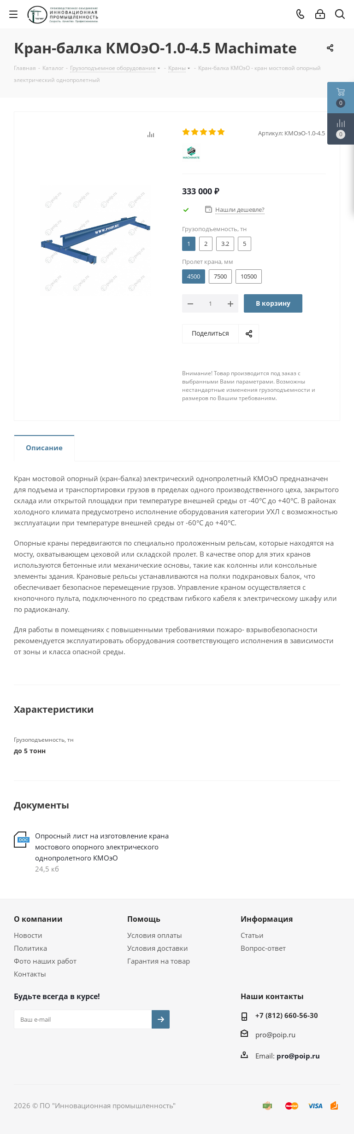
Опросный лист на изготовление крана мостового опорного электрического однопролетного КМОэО (102, 846)
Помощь (143, 919)
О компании (38, 919)
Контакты (30, 973)
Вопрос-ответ (263, 948)
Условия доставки (157, 948)
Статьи (252, 935)
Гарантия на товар (158, 960)
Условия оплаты (154, 935)
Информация (267, 919)
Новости (28, 935)
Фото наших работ (45, 960)
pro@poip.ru (275, 1034)
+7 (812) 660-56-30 (286, 1015)
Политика (30, 948)
